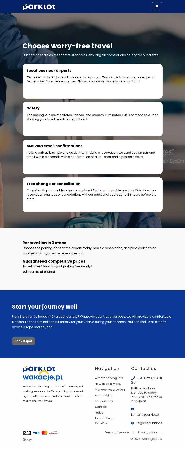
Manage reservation (110, 390)
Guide (99, 413)
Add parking (104, 395)
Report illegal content (104, 420)
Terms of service (116, 432)
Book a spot (23, 341)
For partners (104, 401)
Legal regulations (149, 423)
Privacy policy (148, 432)
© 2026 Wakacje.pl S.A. (146, 439)
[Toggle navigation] (157, 6)
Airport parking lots (109, 378)
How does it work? (108, 384)
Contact (101, 407)
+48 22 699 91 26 (146, 380)
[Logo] (39, 7)
